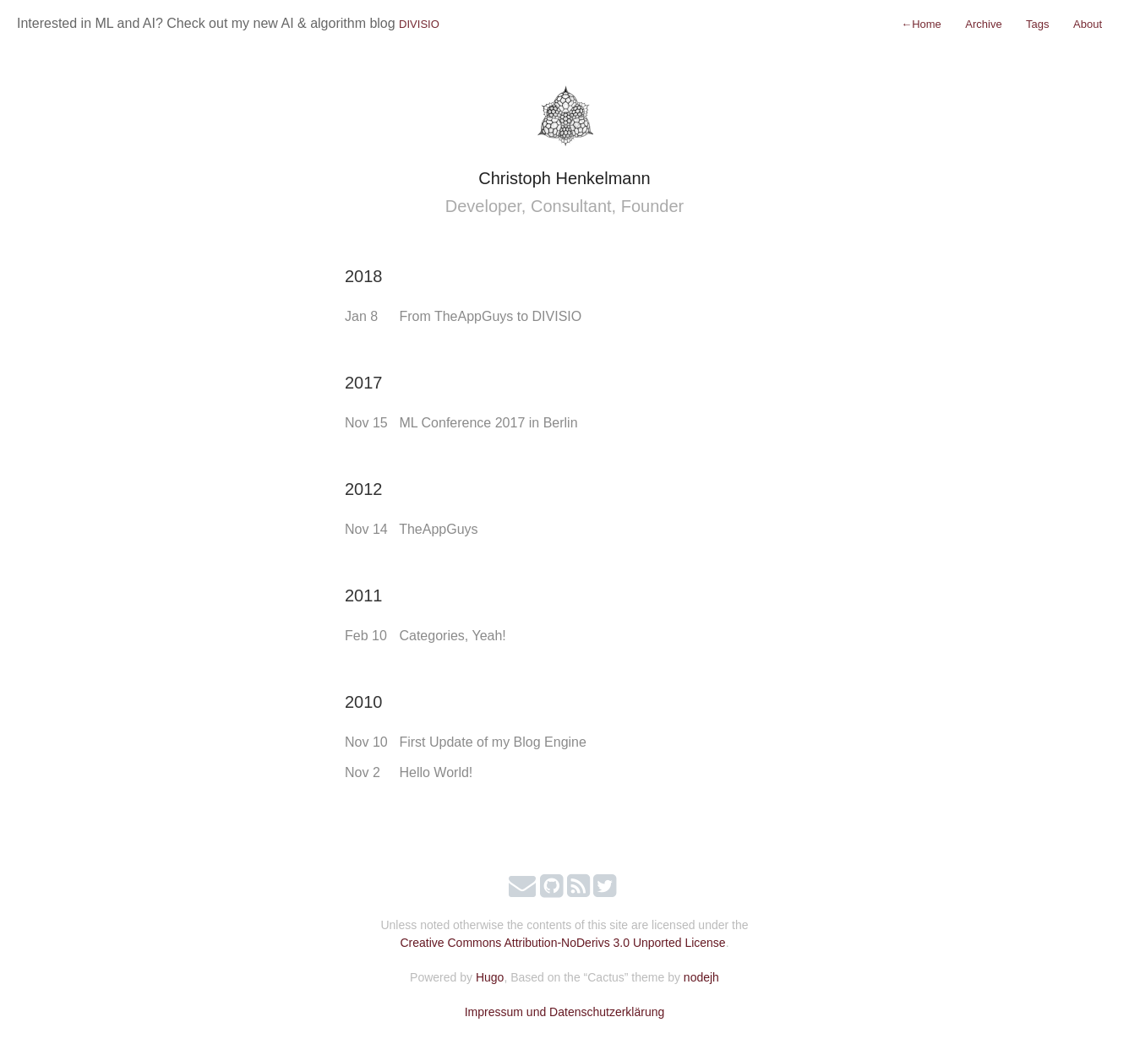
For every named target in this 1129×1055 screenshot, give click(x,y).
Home (921, 24)
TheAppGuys (438, 529)
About (1087, 24)
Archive (983, 24)
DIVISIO (419, 24)
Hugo (490, 977)
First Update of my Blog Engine (492, 742)
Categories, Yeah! (452, 635)
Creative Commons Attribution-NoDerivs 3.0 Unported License (562, 942)
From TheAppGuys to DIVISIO (490, 316)
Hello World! (435, 772)
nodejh (701, 977)
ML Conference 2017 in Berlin (488, 423)
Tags (1037, 24)
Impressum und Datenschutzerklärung (565, 1012)
